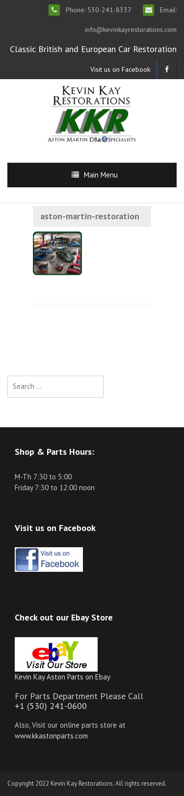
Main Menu (101, 174)
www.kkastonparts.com (51, 735)
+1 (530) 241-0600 (51, 705)
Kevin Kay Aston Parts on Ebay (62, 676)
